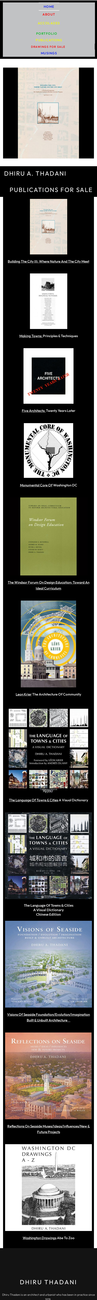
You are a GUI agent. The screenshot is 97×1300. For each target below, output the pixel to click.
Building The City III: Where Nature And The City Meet (48, 261)
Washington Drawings (39, 1238)
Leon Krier (24, 694)
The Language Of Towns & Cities (33, 800)
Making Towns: (31, 336)
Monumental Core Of (36, 485)
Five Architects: (34, 410)
